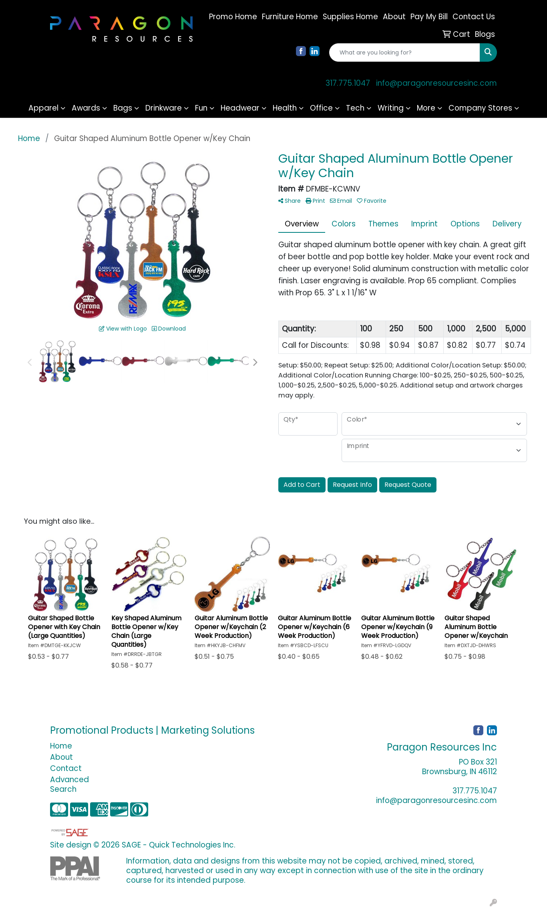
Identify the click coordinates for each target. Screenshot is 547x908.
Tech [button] (355, 108)
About (61, 757)
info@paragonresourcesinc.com (436, 83)
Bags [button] (122, 108)
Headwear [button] (240, 108)
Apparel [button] (43, 108)
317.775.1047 (348, 83)
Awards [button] (86, 108)
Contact (66, 768)
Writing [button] (391, 108)
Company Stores (480, 108)
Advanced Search (69, 784)
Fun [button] (201, 108)
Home (61, 746)
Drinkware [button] (163, 108)
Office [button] (321, 108)
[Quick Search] (404, 52)
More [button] (426, 108)
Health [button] (285, 108)
